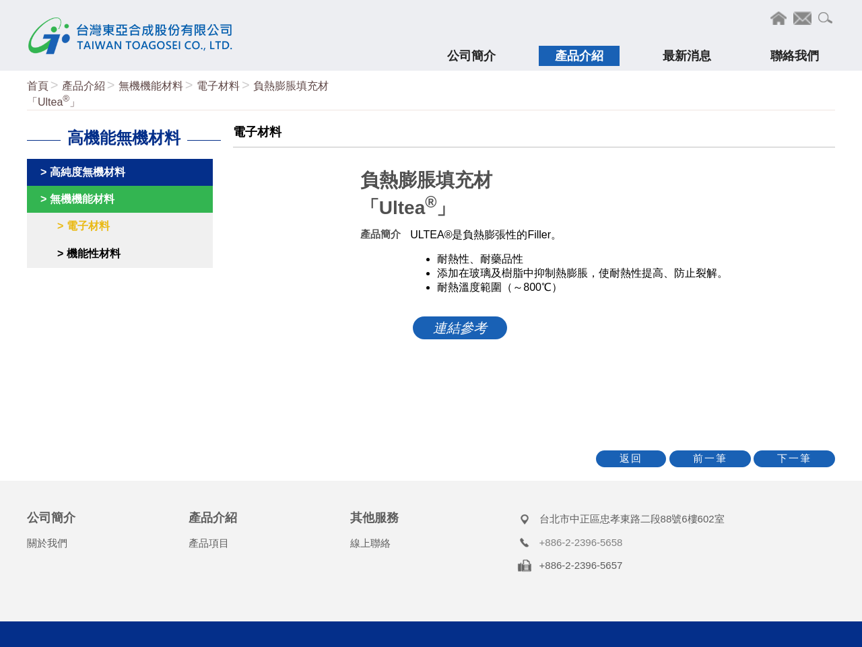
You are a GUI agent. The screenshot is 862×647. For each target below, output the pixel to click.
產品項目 (209, 543)
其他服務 (374, 517)
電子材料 (218, 86)
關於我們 (47, 543)
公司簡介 (51, 517)
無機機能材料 (151, 86)
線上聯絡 (370, 543)
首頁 (37, 86)
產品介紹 (83, 86)
